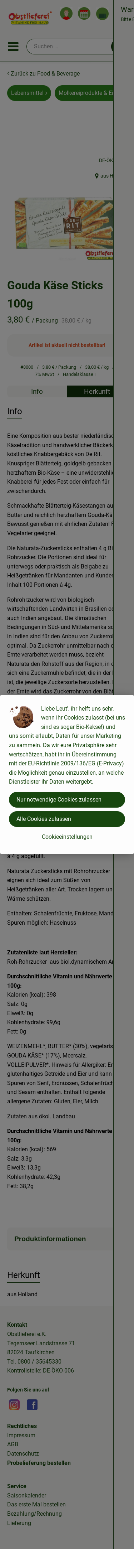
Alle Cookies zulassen (43, 818)
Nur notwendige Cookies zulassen (58, 799)
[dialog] (67, 774)
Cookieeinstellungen (67, 836)
